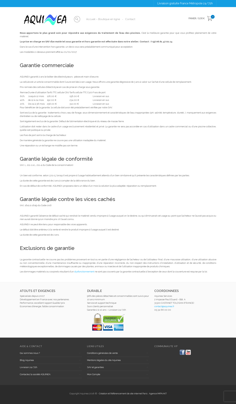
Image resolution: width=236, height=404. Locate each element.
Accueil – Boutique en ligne (103, 19)
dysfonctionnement (84, 271)
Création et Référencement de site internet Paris (123, 393)
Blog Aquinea (27, 360)
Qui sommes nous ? (30, 353)
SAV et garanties (95, 367)
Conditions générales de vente (102, 353)
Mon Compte (93, 374)
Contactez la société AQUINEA (35, 374)
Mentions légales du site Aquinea (104, 360)
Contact (130, 19)
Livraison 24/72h (28, 367)
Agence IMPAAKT (158, 393)
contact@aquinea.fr (164, 306)
